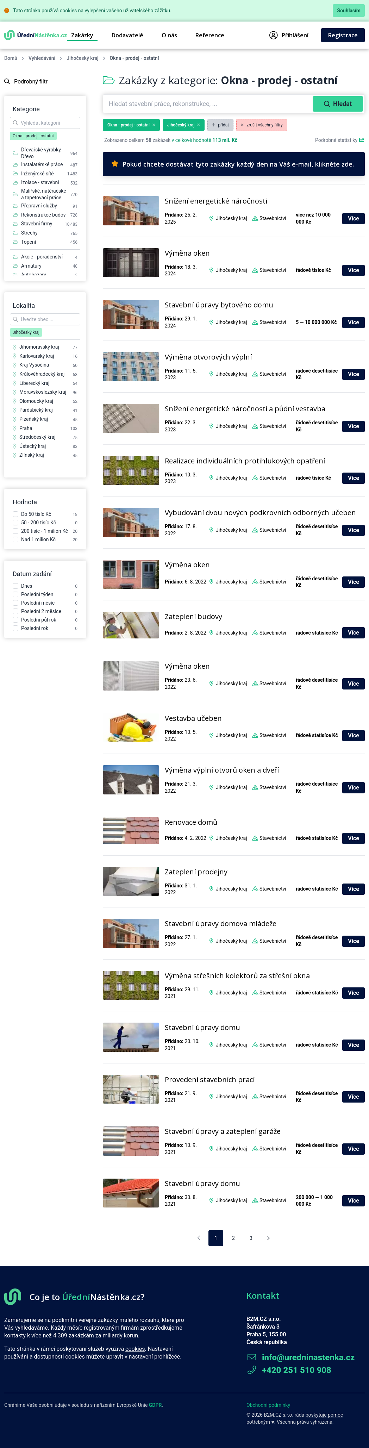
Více (353, 218)
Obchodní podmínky (268, 1405)
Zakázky (82, 35)
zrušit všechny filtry (262, 125)
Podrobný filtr (26, 81)
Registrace (343, 35)
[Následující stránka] (268, 1238)
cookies (135, 1349)
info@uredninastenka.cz (300, 1357)
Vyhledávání (42, 58)
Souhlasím (349, 10)
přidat (220, 125)
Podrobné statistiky (340, 140)
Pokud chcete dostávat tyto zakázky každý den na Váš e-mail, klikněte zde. (232, 164)
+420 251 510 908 (288, 1370)
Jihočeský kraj (82, 58)
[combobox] (209, 104)
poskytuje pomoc (324, 1415)
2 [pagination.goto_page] (233, 1238)
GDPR (155, 1405)
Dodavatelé (127, 35)
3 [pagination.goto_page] (251, 1238)
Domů (10, 58)
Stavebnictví (272, 218)
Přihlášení (288, 35)
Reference (209, 35)
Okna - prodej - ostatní (131, 125)
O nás (169, 35)
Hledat (338, 103)
